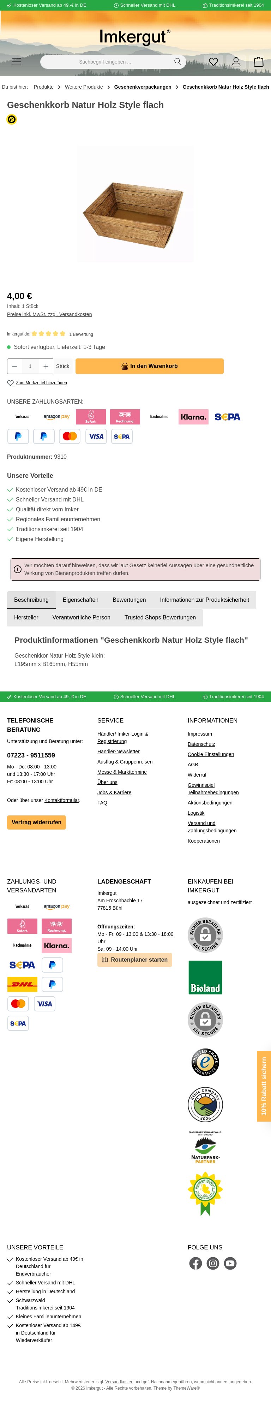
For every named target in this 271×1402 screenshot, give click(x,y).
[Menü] (16, 62)
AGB (193, 764)
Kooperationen (204, 841)
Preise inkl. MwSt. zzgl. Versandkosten (49, 314)
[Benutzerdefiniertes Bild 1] (205, 977)
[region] (135, 204)
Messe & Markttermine (122, 772)
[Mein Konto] (236, 62)
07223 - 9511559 (31, 755)
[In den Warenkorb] (150, 366)
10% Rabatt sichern (263, 1086)
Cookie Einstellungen (211, 754)
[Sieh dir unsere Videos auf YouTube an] (230, 1263)
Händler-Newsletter (118, 751)
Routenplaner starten (135, 959)
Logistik (196, 813)
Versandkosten (119, 1381)
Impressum (200, 734)
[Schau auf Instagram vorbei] (213, 1263)
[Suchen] (178, 62)
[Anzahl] (30, 366)
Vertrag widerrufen (36, 822)
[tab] (31, 600)
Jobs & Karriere (114, 792)
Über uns (107, 782)
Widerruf (197, 775)
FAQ (102, 803)
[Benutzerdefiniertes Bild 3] (205, 1062)
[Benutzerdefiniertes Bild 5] (205, 1147)
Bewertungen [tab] (129, 600)
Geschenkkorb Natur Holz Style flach (226, 87)
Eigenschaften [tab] (80, 600)
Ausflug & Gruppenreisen (124, 762)
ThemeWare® (186, 1388)
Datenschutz (201, 744)
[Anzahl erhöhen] (46, 366)
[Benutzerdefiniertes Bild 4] (205, 1104)
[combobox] (105, 62)
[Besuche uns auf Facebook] (196, 1263)
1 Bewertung (81, 334)
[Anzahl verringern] (14, 366)
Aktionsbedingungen (210, 803)
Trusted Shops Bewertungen (160, 617)
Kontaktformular (61, 800)
